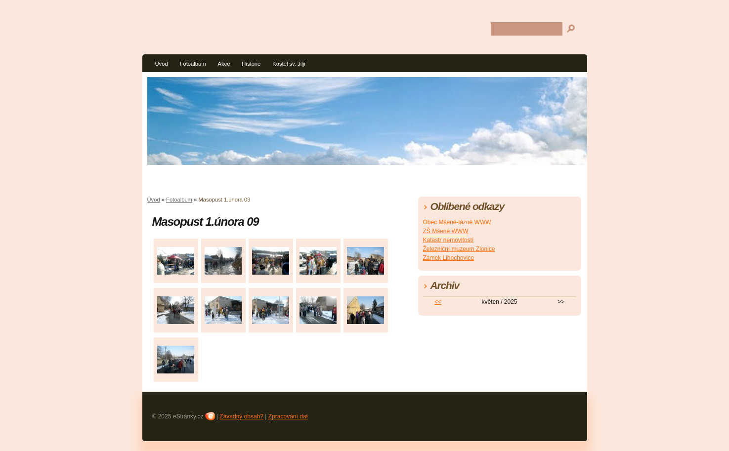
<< (437, 301)
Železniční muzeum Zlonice (459, 249)
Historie (251, 64)
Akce (223, 64)
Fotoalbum (193, 64)
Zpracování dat (288, 416)
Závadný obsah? (241, 416)
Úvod (161, 64)
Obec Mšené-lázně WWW (457, 222)
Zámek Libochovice (448, 257)
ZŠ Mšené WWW (446, 231)
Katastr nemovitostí (448, 240)
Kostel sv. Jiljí (288, 64)
